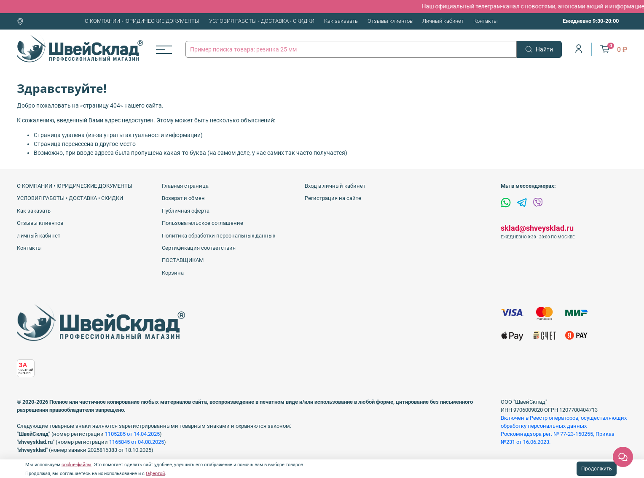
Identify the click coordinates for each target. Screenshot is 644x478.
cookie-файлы (76, 464)
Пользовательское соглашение (202, 223)
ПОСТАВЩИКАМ (183, 260)
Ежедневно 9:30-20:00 (591, 21)
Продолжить (596, 469)
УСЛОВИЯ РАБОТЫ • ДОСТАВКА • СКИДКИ (261, 21)
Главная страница (185, 186)
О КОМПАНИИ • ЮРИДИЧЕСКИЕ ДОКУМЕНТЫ (142, 21)
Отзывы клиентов (390, 21)
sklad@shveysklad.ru (537, 228)
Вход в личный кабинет (335, 186)
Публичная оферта (185, 211)
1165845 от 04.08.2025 (136, 442)
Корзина (173, 273)
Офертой (155, 473)
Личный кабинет (443, 21)
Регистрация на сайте (333, 198)
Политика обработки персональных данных (218, 235)
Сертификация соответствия (199, 248)
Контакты (485, 21)
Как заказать (341, 21)
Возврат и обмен (183, 198)
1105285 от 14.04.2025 (132, 434)
